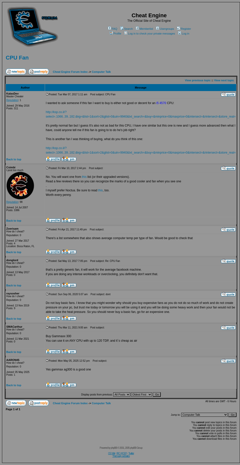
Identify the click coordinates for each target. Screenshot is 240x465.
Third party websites (121, 456)
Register (184, 28)
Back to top (13, 159)
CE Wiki (111, 453)
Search (126, 28)
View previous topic (198, 80)
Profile (115, 33)
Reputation (12, 100)
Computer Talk (101, 71)
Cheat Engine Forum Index (70, 71)
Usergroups (165, 28)
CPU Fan (17, 58)
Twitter (131, 453)
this (84, 177)
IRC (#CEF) (121, 453)
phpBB (114, 447)
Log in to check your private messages (149, 33)
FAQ (112, 28)
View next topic (224, 80)
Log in (183, 33)
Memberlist (144, 28)
